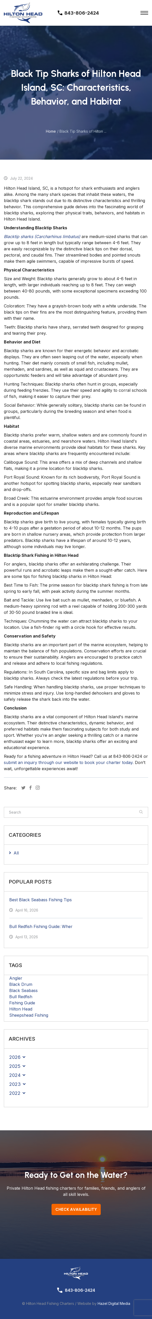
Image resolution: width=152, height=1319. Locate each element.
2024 (15, 1075)
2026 (15, 1057)
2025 (15, 1066)
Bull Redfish (20, 996)
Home (51, 131)
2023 (15, 1084)
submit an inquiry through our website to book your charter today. (69, 762)
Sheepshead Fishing (28, 1015)
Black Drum (20, 984)
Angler (15, 978)
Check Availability (76, 1209)
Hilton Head (20, 1009)
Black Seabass (23, 990)
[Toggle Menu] (144, 13)
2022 (15, 1093)
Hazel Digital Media (114, 1303)
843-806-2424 (80, 1290)
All (16, 853)
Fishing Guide (22, 1002)
